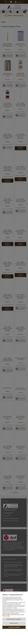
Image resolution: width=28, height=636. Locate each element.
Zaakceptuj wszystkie (14, 627)
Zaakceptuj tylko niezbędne (14, 619)
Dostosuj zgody (14, 623)
